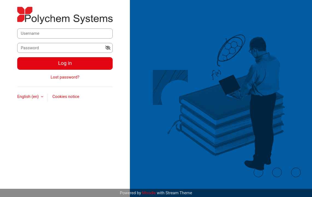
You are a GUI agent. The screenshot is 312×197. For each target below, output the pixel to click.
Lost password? (65, 77)
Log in (65, 63)
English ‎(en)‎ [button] (28, 96)
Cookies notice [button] (65, 96)
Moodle (149, 192)
